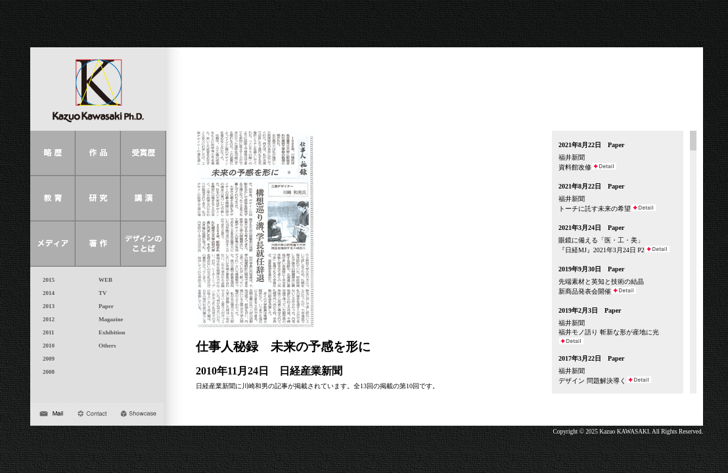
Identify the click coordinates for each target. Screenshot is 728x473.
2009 (46, 358)
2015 (46, 280)
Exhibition (109, 332)
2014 (46, 293)
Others (104, 345)
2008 (46, 372)
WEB (102, 280)
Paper (103, 306)
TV (100, 293)
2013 (46, 306)
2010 (46, 345)
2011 (46, 332)
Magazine (108, 319)
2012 (46, 319)
